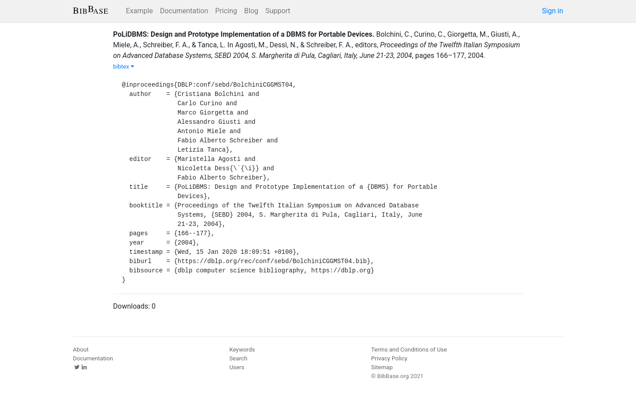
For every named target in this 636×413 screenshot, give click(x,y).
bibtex (123, 66)
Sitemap (382, 367)
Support (277, 11)
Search (238, 358)
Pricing (226, 11)
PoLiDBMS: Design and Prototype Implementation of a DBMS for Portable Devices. (244, 34)
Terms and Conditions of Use (409, 349)
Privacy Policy (389, 358)
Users (236, 367)
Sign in (552, 11)
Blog (251, 11)
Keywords (242, 349)
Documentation (184, 11)
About (81, 349)
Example (139, 11)
